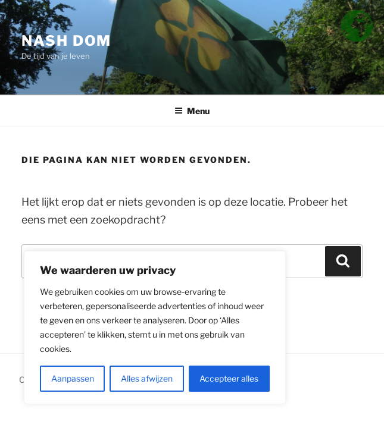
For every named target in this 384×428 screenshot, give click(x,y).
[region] (155, 327)
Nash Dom (66, 40)
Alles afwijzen (147, 378)
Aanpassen (72, 378)
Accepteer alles (228, 378)
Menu (192, 111)
